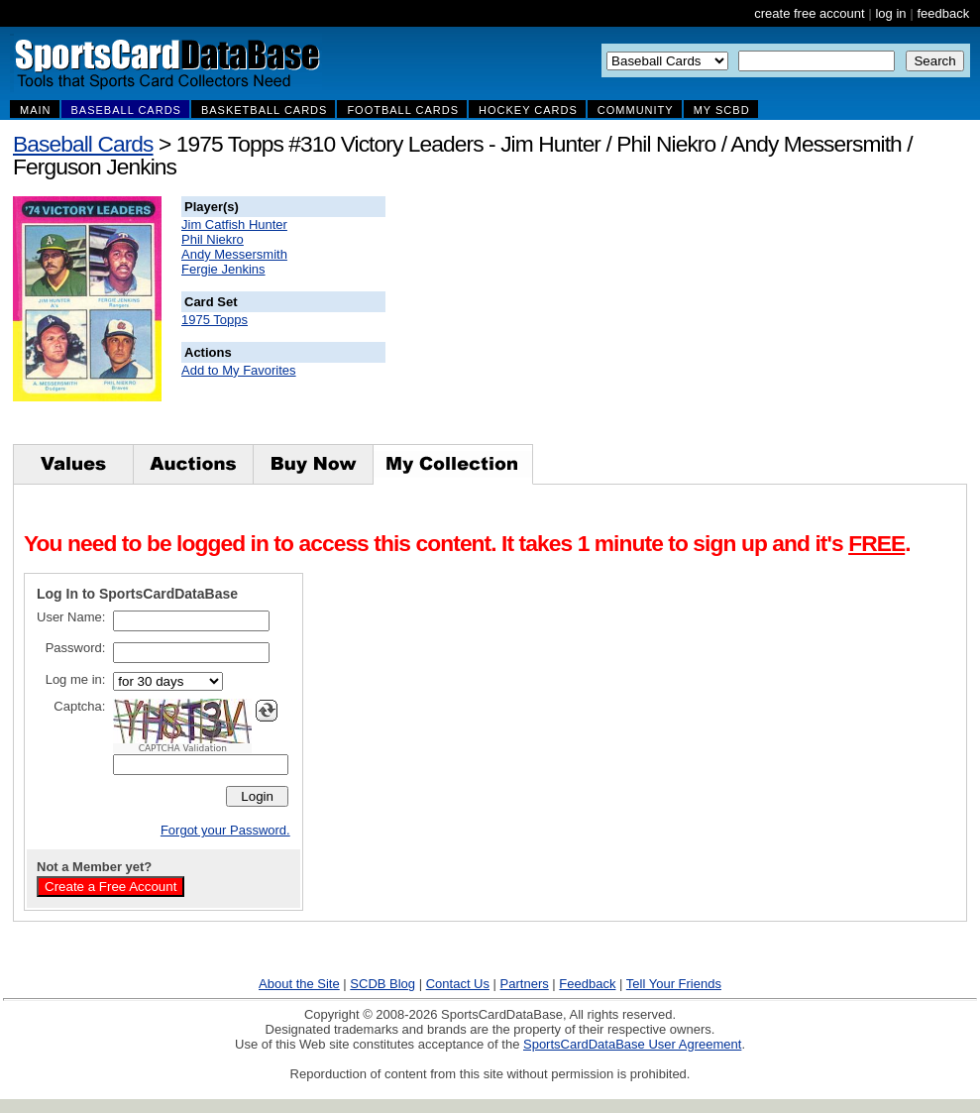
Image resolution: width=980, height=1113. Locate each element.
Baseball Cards (83, 144)
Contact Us (458, 983)
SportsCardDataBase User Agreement (632, 1044)
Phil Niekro (212, 239)
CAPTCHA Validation (183, 748)
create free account (809, 13)
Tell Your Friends (673, 983)
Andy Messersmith (234, 254)
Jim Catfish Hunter (234, 224)
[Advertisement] (744, 320)
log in (890, 13)
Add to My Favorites (238, 370)
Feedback (587, 983)
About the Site (299, 983)
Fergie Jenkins (223, 269)
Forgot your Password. (225, 830)
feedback (943, 13)
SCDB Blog (382, 983)
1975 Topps (214, 319)
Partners (524, 983)
